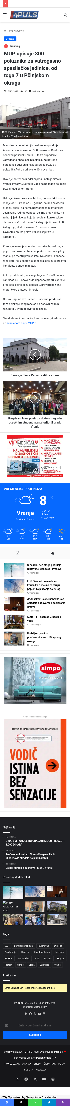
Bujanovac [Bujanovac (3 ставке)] (43, 946)
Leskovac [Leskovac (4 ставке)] (59, 952)
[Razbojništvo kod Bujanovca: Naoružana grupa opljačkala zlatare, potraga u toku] (57, 906)
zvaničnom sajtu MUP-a (21, 323)
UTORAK (26, 1063)
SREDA (37, 1063)
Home (8, 30)
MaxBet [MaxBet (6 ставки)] (9, 958)
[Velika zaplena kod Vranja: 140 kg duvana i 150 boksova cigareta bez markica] (35, 919)
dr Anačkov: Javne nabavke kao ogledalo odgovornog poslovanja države (46, 603)
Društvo (19, 30)
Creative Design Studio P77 (41, 1057)
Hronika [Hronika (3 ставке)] (25, 952)
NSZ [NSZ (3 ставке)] (37, 958)
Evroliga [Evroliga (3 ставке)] (58, 946)
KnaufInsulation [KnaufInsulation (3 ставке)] (42, 952)
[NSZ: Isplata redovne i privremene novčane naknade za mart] (57, 919)
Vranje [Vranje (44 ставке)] (57, 965)
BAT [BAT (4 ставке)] (7, 946)
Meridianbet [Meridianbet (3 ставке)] (24, 958)
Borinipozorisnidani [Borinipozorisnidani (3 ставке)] (23, 946)
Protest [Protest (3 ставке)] (8, 965)
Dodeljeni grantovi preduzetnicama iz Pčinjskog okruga (44, 637)
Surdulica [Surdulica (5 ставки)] (44, 965)
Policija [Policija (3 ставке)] (48, 958)
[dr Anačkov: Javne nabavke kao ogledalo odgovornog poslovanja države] (14, 604)
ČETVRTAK (50, 1063)
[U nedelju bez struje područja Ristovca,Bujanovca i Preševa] (14, 570)
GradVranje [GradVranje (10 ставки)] (10, 952)
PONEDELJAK (11, 1063)
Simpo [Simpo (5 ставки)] (20, 965)
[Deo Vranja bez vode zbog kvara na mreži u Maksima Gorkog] (13, 919)
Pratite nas (9, 975)
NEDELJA (41, 1069)
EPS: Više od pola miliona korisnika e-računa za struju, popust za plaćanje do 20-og (43, 585)
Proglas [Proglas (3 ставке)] (60, 958)
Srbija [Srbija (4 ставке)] (32, 965)
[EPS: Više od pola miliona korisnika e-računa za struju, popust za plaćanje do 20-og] (14, 586)
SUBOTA (28, 1069)
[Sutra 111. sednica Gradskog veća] (14, 622)
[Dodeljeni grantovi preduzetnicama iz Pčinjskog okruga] (14, 638)
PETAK (62, 1063)
